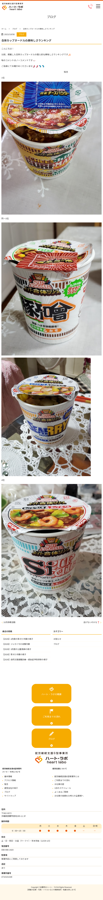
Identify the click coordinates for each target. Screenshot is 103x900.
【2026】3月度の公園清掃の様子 (16, 649)
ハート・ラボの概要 (51, 694)
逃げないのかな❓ (92, 622)
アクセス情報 (10, 780)
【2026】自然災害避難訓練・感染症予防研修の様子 (24, 659)
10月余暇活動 (9, 622)
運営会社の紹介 (11, 788)
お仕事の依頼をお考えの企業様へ (69, 796)
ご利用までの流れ (51, 717)
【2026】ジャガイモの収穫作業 (16, 644)
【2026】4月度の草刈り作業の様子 (17, 639)
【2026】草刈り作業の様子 (14, 654)
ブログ (14, 29)
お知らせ (57, 639)
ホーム (3, 29)
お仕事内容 (59, 784)
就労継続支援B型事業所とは (66, 776)
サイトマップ (10, 796)
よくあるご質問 (61, 792)
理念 (6, 784)
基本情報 (8, 776)
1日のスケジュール (62, 788)
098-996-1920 (7, 850)
